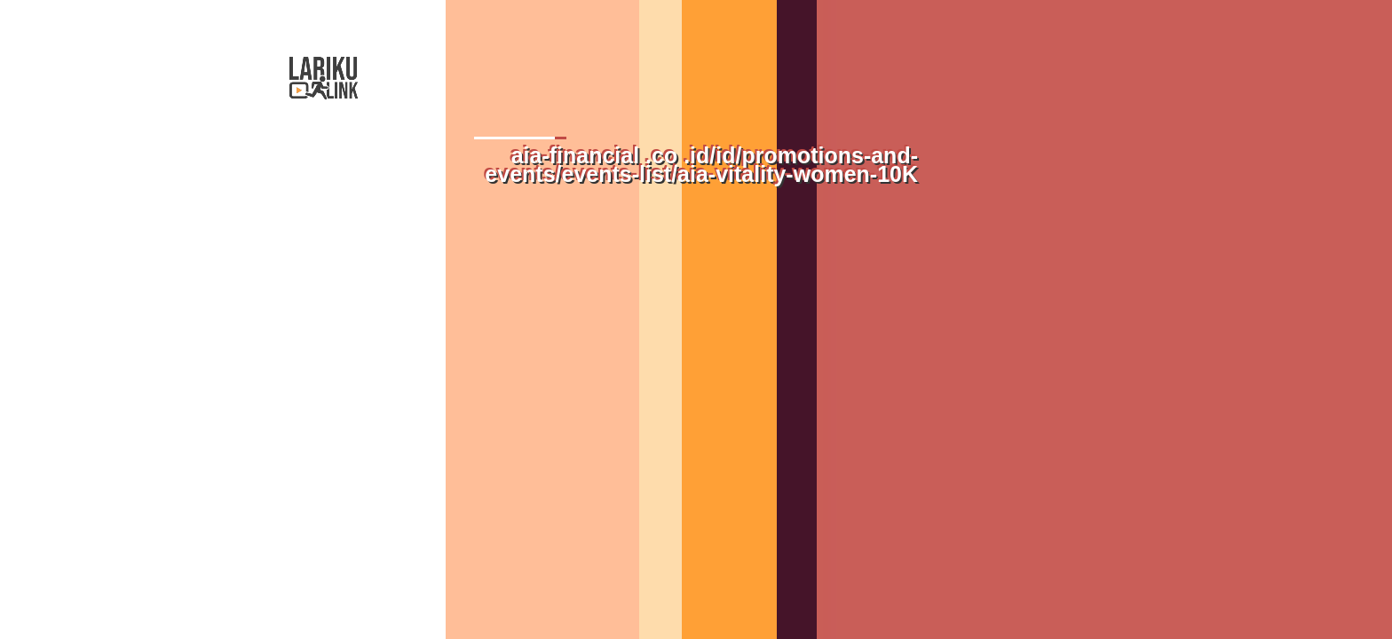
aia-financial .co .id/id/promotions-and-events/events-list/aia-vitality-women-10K (701, 164)
